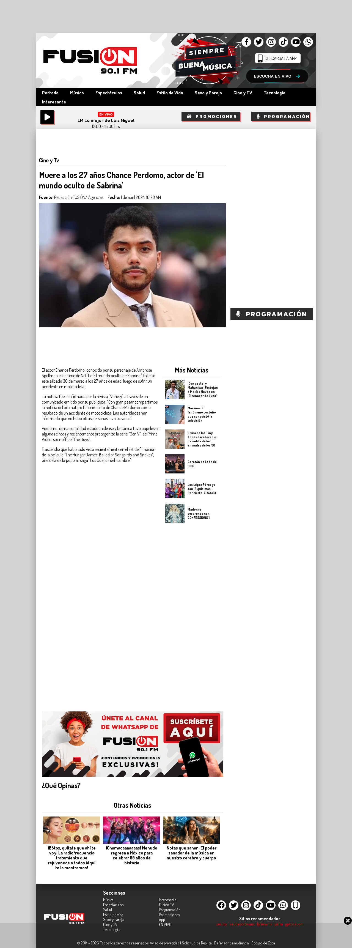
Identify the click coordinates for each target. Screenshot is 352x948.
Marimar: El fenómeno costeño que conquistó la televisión (202, 414)
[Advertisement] (192, 613)
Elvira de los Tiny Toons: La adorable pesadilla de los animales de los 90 (202, 439)
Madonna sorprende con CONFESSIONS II (199, 513)
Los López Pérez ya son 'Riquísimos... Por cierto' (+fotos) (202, 488)
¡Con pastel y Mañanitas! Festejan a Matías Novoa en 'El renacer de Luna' (203, 389)
